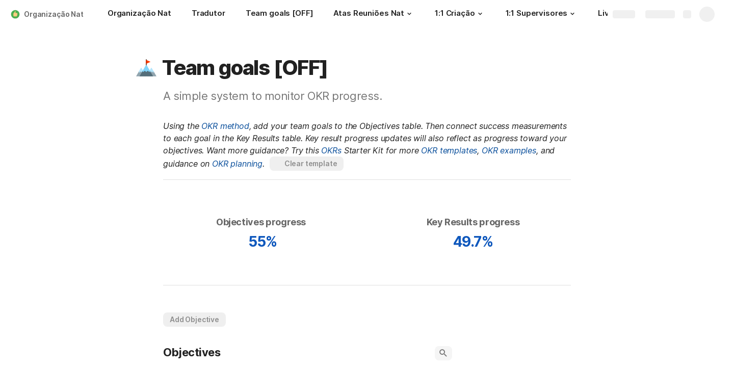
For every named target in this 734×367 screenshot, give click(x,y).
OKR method (225, 126)
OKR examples (509, 150)
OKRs (331, 150)
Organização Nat (54, 14)
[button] (409, 14)
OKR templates (449, 150)
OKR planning (237, 164)
